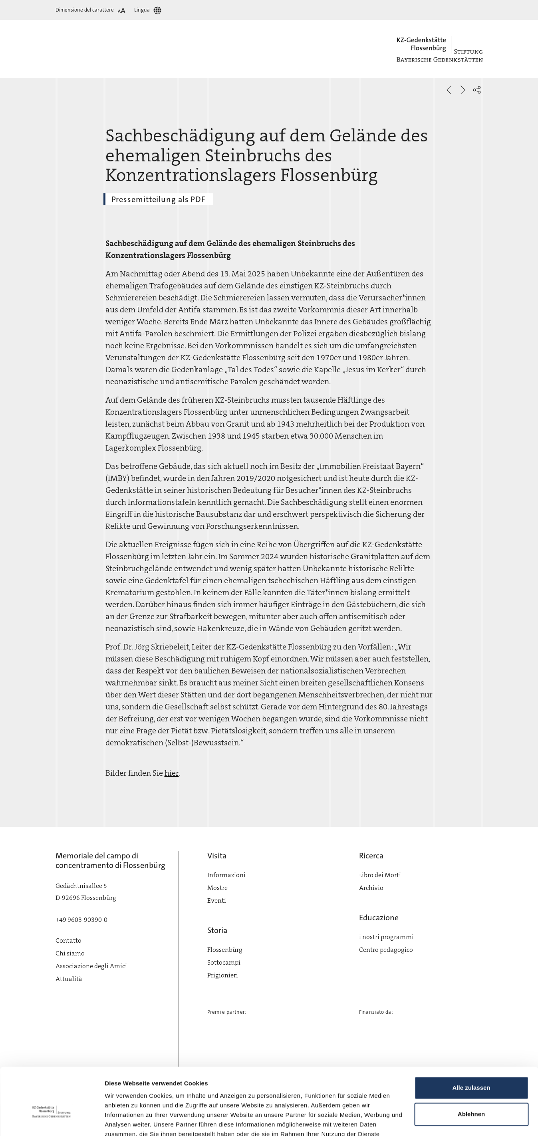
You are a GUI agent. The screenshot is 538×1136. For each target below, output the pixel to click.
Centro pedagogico (386, 949)
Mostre (217, 888)
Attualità (69, 979)
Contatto (68, 940)
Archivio (371, 888)
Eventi (216, 900)
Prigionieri (222, 975)
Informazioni (226, 875)
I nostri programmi (386, 937)
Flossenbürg (224, 949)
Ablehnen (471, 1068)
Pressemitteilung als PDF (158, 199)
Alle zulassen (471, 1042)
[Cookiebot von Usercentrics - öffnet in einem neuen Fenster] (52, 1120)
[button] (477, 90)
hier (172, 773)
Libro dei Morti (380, 875)
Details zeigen (125, 1120)
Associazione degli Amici (91, 966)
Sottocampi (223, 962)
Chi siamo (70, 953)
